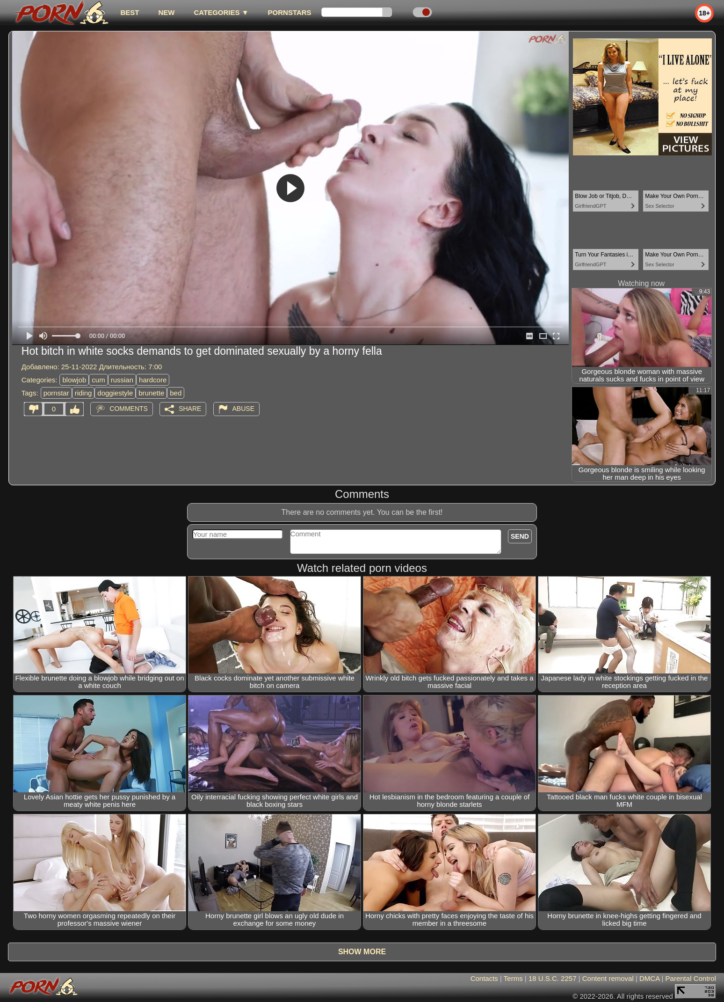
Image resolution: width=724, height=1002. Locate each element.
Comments (128, 408)
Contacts (484, 978)
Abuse (243, 408)
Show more (362, 952)
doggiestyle (115, 393)
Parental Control (691, 978)
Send (520, 536)
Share (190, 408)
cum (98, 380)
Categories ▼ (221, 12)
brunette (151, 393)
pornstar (56, 393)
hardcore (153, 380)
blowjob (74, 380)
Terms (513, 978)
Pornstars (289, 12)
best (129, 12)
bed (175, 393)
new (166, 12)
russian (122, 380)
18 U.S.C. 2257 (553, 978)
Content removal (608, 978)
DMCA (649, 978)
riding (83, 393)
